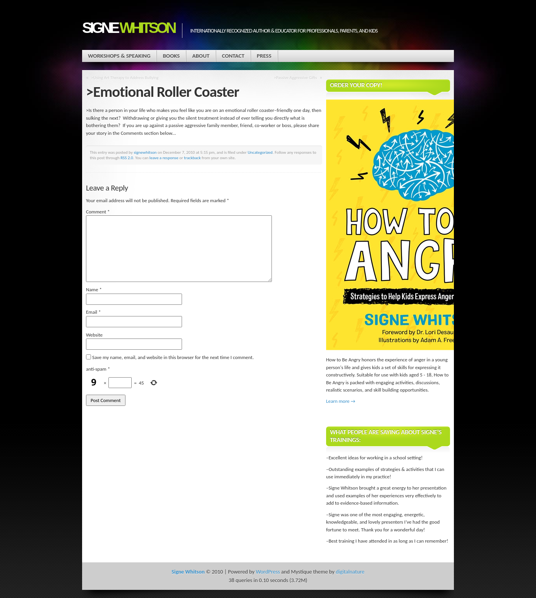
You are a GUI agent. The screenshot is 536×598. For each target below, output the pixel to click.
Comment (98, 212)
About (201, 55)
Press (264, 55)
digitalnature (350, 571)
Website (94, 335)
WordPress (268, 571)
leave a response (164, 157)
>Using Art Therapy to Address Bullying (125, 77)
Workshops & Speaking (119, 55)
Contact (233, 55)
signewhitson (145, 152)
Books (171, 55)
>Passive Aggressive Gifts (295, 77)
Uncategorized (260, 152)
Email (93, 312)
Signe (128, 27)
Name (94, 289)
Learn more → (340, 401)
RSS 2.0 (126, 157)
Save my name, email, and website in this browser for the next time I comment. (173, 357)
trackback (192, 157)
